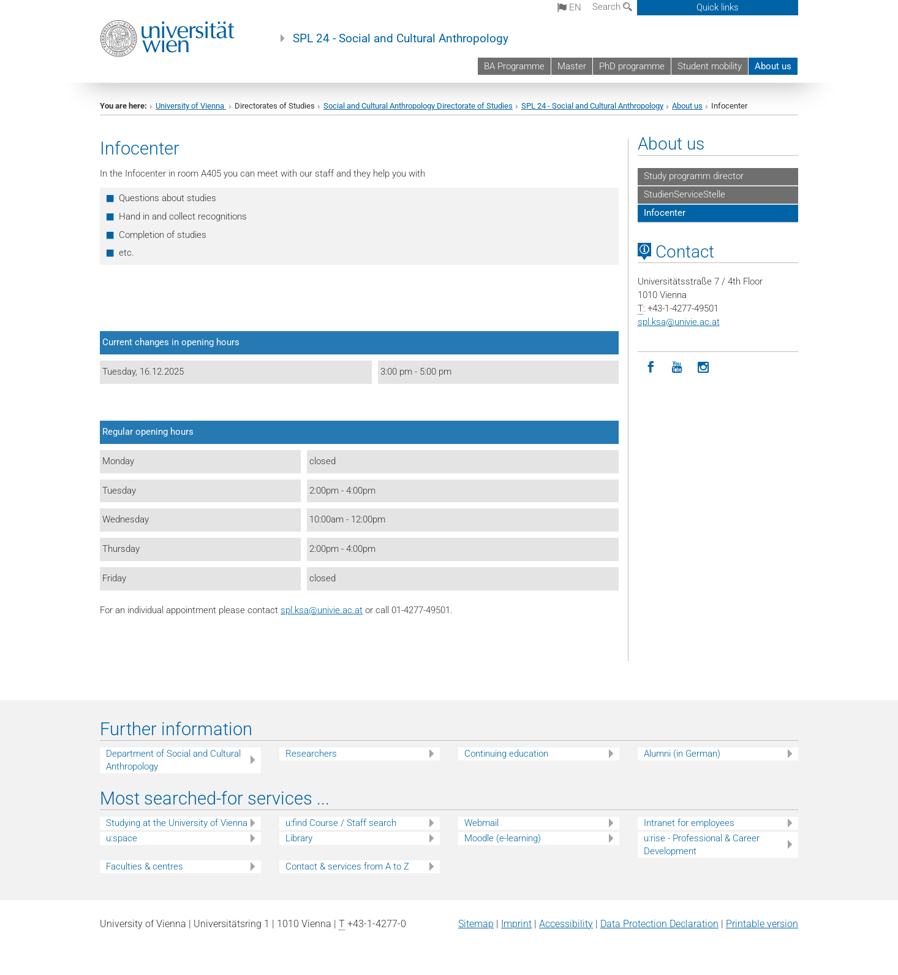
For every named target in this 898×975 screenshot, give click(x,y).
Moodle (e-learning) (502, 838)
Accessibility (566, 924)
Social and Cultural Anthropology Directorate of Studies (418, 105)
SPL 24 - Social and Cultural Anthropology (400, 38)
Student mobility (709, 66)
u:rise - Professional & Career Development (702, 845)
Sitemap (476, 924)
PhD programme (632, 66)
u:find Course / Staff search (340, 822)
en (569, 7)
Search (612, 6)
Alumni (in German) (682, 753)
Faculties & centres (144, 866)
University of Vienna (191, 105)
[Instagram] (703, 367)
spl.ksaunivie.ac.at (322, 610)
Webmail (481, 822)
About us (773, 66)
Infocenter (664, 212)
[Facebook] (651, 367)
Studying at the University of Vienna (176, 822)
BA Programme (514, 66)
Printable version (762, 924)
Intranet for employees (689, 822)
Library (298, 838)
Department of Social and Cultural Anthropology (173, 760)
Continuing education (506, 753)
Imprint (516, 924)
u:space (121, 838)
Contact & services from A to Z (347, 866)
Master (571, 66)
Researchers (311, 753)
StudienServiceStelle (684, 194)
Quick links (717, 7)
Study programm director (694, 176)
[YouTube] (677, 367)
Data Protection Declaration (659, 924)
